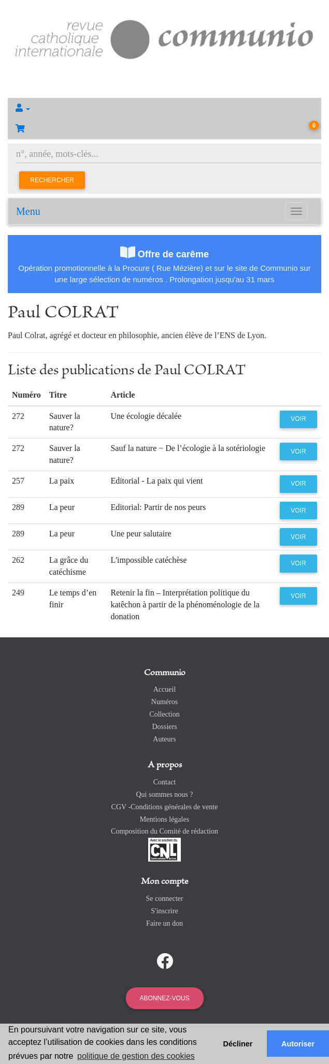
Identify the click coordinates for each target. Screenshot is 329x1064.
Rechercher (52, 180)
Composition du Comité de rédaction (164, 831)
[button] (164, 108)
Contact (164, 782)
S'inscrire (164, 911)
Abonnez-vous (164, 998)
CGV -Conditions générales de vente (164, 807)
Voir (298, 418)
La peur (62, 507)
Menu (28, 211)
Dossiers (164, 727)
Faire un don (164, 923)
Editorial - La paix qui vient (156, 480)
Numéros (164, 702)
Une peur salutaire (140, 533)
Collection (164, 714)
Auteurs (164, 739)
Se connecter (164, 898)
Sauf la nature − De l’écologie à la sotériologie (187, 448)
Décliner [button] (238, 1044)
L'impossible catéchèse (148, 560)
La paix (61, 480)
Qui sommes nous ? (164, 794)
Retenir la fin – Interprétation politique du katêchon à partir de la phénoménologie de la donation (184, 604)
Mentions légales (164, 819)
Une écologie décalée (145, 416)
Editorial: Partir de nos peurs (158, 507)
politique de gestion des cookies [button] (136, 1056)
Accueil (164, 689)
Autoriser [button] (297, 1044)
